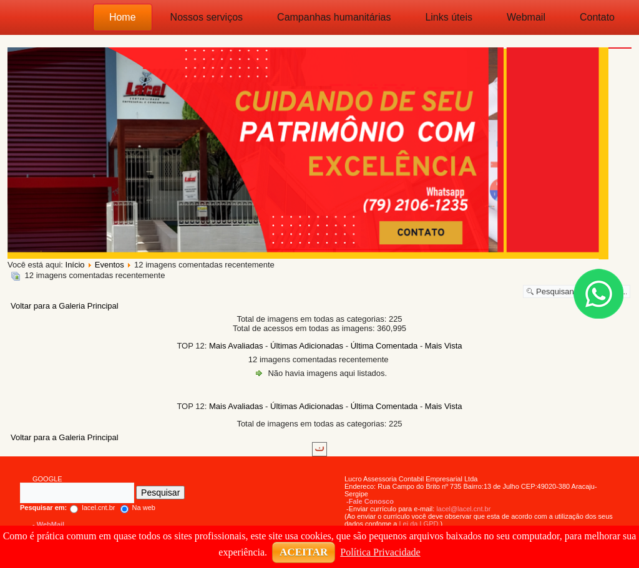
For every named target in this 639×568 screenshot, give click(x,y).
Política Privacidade (380, 552)
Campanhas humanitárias (334, 17)
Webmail (526, 17)
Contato (597, 17)
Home (122, 17)
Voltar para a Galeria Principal (65, 305)
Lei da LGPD (418, 523)
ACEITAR (304, 552)
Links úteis (448, 17)
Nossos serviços (206, 17)
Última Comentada (384, 345)
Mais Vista (443, 345)
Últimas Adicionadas (306, 345)
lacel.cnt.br (67, 507)
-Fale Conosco (370, 501)
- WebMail (48, 524)
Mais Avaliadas (236, 345)
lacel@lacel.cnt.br (463, 509)
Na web (137, 507)
